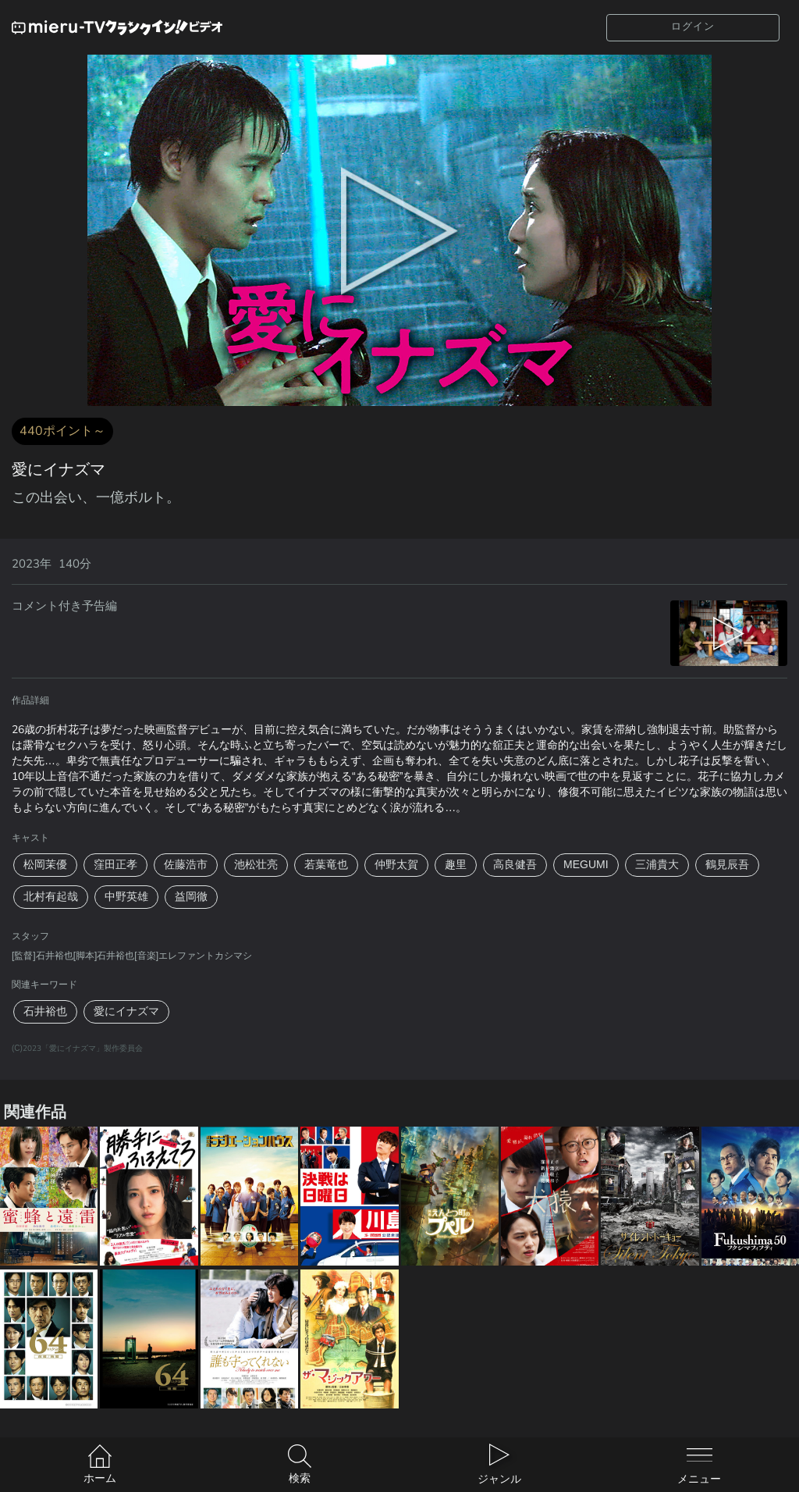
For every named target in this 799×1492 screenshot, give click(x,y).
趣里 (456, 864)
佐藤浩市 (186, 864)
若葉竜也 (326, 864)
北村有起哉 (50, 896)
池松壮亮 (256, 864)
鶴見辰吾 (727, 864)
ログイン (693, 27)
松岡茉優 (45, 864)
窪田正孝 (115, 864)
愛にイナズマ (126, 1011)
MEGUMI (586, 864)
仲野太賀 (396, 864)
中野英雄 (126, 896)
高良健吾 (515, 864)
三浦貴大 (657, 864)
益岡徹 (191, 896)
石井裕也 (45, 1011)
